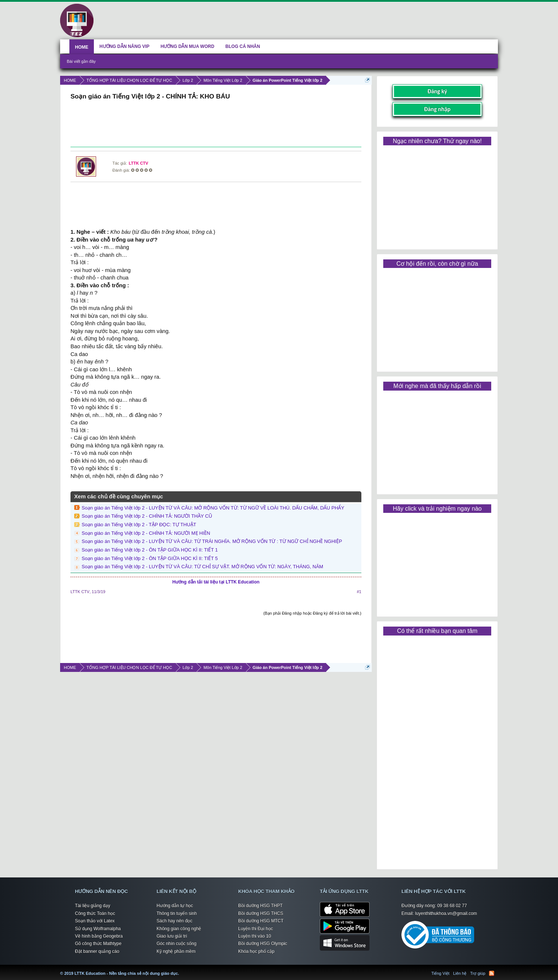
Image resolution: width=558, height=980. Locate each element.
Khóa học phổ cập (256, 951)
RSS (491, 973)
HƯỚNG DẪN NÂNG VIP (124, 46)
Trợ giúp (477, 973)
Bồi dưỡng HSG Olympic (262, 943)
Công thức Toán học (95, 913)
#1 (359, 591)
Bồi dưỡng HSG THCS (260, 913)
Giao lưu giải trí (172, 936)
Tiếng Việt (440, 973)
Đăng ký (437, 91)
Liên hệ (459, 973)
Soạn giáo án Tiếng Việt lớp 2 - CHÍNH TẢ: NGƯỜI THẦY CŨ (147, 516)
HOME (81, 47)
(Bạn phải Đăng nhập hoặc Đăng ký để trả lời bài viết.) (312, 613)
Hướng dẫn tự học (175, 905)
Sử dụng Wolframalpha (98, 928)
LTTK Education (181, 969)
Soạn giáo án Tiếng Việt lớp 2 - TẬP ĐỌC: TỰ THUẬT (139, 524)
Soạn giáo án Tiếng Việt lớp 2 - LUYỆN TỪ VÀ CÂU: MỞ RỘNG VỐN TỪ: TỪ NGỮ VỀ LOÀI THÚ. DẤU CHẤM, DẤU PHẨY (213, 508)
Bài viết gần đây (81, 61)
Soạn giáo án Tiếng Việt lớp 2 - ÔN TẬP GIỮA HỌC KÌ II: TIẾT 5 (150, 558)
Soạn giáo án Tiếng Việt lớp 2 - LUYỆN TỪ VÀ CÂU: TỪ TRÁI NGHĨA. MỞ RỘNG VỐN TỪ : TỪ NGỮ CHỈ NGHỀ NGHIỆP (212, 541)
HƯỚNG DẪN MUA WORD (187, 46)
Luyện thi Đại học (255, 928)
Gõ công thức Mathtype (98, 943)
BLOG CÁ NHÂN (243, 46)
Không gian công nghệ (179, 928)
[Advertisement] (216, 124)
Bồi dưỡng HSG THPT (260, 905)
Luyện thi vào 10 (254, 936)
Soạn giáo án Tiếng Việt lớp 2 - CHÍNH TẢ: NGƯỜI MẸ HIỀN (146, 533)
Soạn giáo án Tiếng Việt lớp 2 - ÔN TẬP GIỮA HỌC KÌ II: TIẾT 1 (150, 550)
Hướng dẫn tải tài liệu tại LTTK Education (216, 582)
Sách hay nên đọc (174, 921)
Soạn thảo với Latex (95, 921)
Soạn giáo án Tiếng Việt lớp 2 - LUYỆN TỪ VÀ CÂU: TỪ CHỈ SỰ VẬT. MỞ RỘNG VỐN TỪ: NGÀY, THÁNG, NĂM (202, 566)
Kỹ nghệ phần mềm (176, 951)
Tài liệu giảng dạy (92, 905)
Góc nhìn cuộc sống (176, 943)
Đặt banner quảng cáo (97, 951)
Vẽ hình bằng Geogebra (99, 936)
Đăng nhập (437, 109)
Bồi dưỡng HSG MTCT (260, 921)
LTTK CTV (138, 163)
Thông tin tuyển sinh (177, 913)
